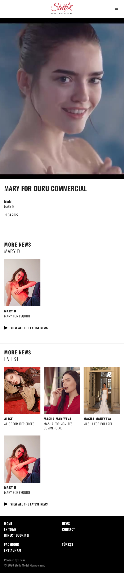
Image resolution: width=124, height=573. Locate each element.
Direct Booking (16, 535)
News (66, 523)
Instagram (12, 550)
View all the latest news (29, 328)
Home (8, 523)
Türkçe (67, 544)
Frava (22, 560)
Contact (68, 529)
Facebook (11, 544)
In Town (10, 529)
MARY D (9, 206)
